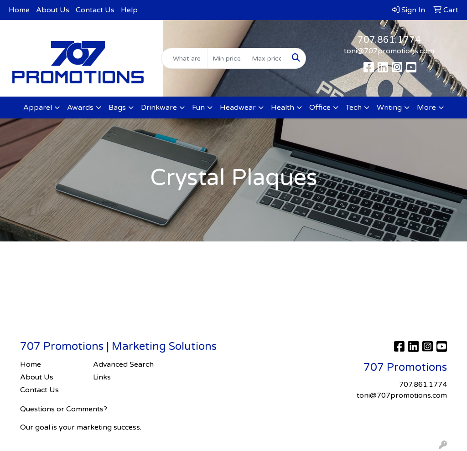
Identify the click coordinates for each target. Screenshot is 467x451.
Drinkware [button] (159, 107)
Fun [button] (198, 107)
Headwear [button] (238, 107)
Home (19, 10)
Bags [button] (117, 107)
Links (102, 377)
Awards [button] (80, 107)
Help (129, 10)
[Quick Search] (184, 58)
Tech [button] (354, 107)
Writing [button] (389, 107)
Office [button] (320, 107)
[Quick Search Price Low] (227, 58)
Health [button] (282, 107)
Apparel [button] (37, 107)
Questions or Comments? (63, 409)
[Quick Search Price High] (266, 58)
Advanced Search (123, 364)
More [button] (426, 107)
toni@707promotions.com (389, 51)
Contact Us (95, 10)
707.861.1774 (389, 40)
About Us (52, 10)
